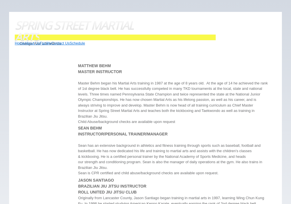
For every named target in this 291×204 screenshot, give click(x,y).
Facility (45, 43)
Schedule (77, 43)
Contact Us (60, 43)
